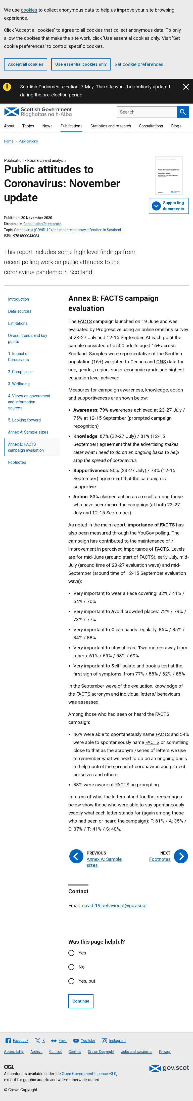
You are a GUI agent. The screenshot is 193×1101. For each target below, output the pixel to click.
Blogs (176, 126)
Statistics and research (110, 126)
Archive (36, 1052)
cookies (29, 10)
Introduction (18, 299)
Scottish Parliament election (49, 87)
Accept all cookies (25, 64)
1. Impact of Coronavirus (18, 356)
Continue (80, 1001)
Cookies (75, 1052)
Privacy (165, 1052)
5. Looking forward (24, 420)
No (81, 967)
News (47, 126)
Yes (82, 953)
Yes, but (86, 981)
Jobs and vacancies (136, 1052)
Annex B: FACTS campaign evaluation (26, 447)
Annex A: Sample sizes (28, 432)
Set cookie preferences (139, 64)
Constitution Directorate (42, 224)
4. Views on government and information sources (29, 402)
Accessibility (14, 1052)
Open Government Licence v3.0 (89, 1073)
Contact (55, 1052)
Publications (71, 126)
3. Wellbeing (19, 383)
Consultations (151, 126)
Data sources (19, 311)
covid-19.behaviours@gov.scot (114, 905)
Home (9, 141)
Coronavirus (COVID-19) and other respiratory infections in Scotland (67, 230)
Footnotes (17, 462)
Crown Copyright (101, 1052)
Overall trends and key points (27, 338)
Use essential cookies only (81, 64)
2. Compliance (20, 371)
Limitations (18, 323)
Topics (28, 126)
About (9, 126)
